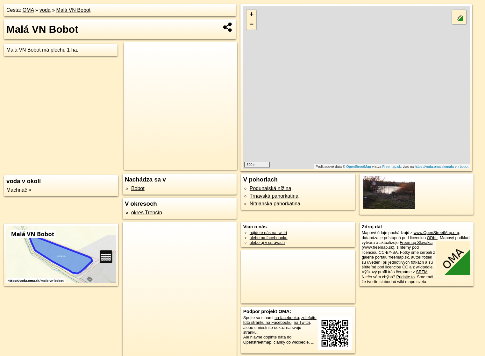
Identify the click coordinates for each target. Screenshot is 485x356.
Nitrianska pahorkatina (275, 203)
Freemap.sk (391, 166)
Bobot (138, 188)
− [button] (251, 25)
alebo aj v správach (267, 242)
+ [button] (251, 15)
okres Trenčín (146, 212)
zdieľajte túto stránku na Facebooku (280, 320)
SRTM (421, 271)
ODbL (432, 237)
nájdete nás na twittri (268, 232)
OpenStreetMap (358, 166)
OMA (28, 10)
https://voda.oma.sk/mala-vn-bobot (442, 166)
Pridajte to (405, 276)
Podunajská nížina (270, 188)
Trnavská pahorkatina (274, 196)
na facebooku (287, 317)
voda (45, 10)
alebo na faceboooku (269, 237)
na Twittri (302, 322)
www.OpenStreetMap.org (436, 232)
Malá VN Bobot (73, 10)
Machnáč (16, 190)
